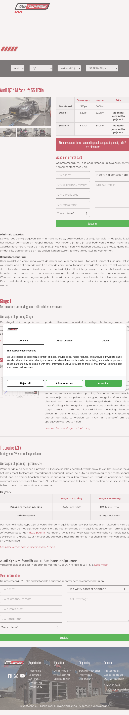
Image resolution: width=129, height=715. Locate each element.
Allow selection (64, 383)
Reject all (25, 383)
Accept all (103, 383)
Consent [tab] (23, 340)
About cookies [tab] (64, 340)
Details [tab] (106, 340)
